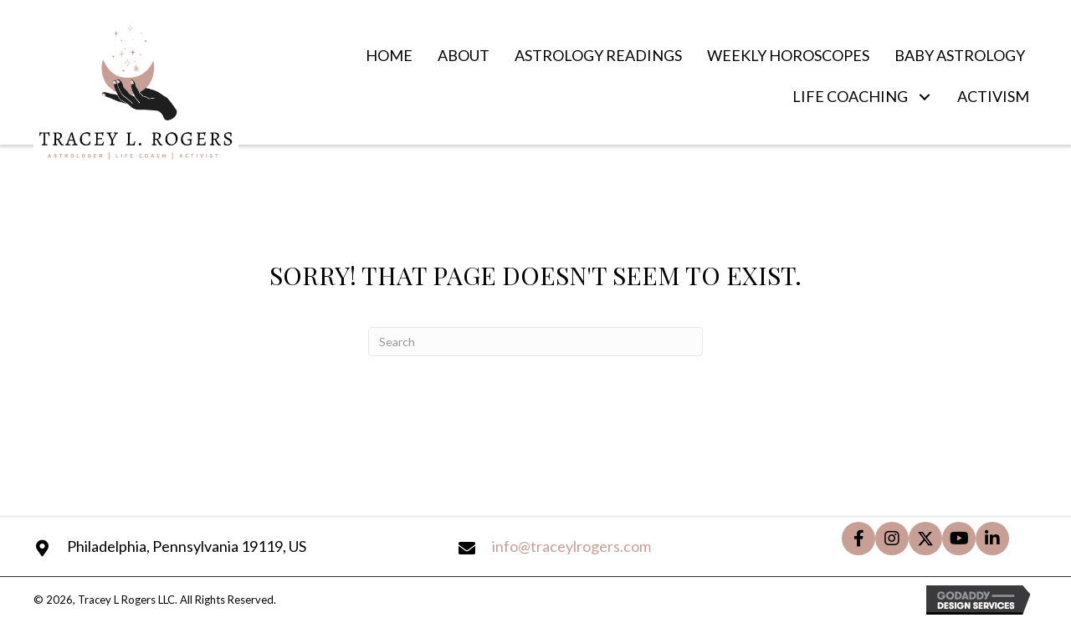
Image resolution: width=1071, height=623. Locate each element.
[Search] (535, 341)
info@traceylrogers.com (571, 546)
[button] (924, 97)
